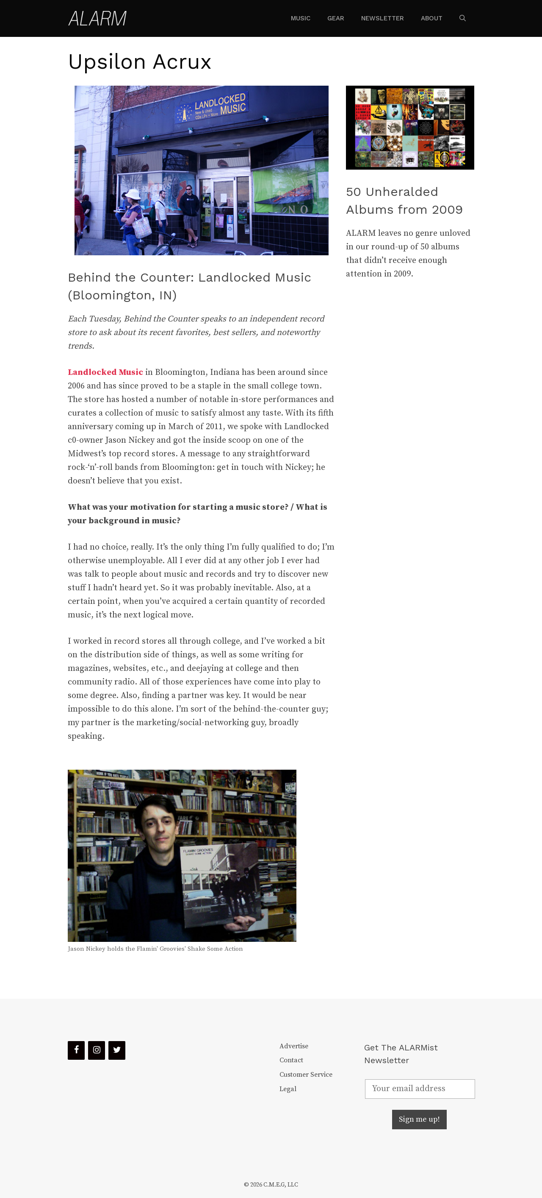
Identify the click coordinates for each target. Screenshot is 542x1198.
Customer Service (305, 1074)
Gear (335, 18)
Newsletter (382, 18)
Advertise (293, 1046)
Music (300, 18)
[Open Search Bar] (462, 18)
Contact (291, 1060)
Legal (287, 1089)
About (431, 18)
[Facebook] (76, 1050)
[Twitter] (116, 1050)
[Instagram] (96, 1050)
